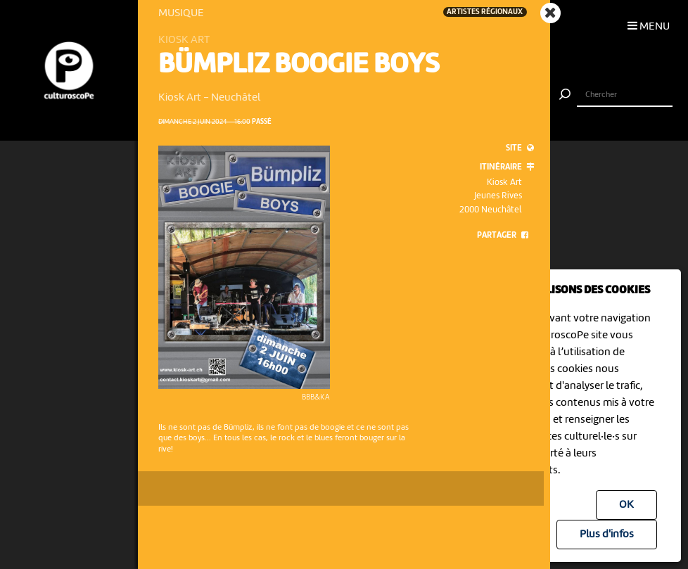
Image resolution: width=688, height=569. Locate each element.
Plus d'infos (607, 534)
